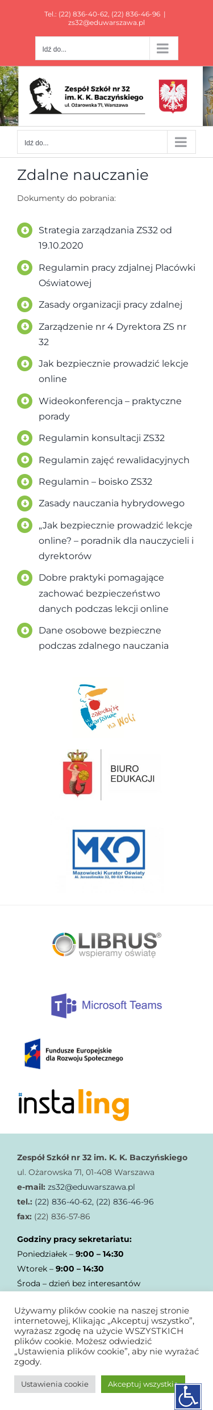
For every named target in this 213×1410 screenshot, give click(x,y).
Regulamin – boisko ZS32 (95, 481)
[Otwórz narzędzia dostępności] (188, 1396)
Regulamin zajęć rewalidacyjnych (114, 460)
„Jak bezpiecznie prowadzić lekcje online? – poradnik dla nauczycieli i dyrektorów (116, 540)
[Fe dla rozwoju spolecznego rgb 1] (74, 1035)
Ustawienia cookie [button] (55, 1383)
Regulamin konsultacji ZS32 (102, 438)
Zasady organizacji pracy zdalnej (110, 304)
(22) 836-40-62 (83, 14)
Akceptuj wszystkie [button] (143, 1383)
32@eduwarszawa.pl (95, 1187)
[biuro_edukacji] (107, 753)
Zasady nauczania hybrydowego (112, 503)
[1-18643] (107, 816)
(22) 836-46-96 (135, 14)
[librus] (107, 909)
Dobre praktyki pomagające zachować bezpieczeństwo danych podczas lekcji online (104, 593)
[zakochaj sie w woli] (107, 680)
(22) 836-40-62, (63, 1202)
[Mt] (107, 996)
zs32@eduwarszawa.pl (106, 22)
